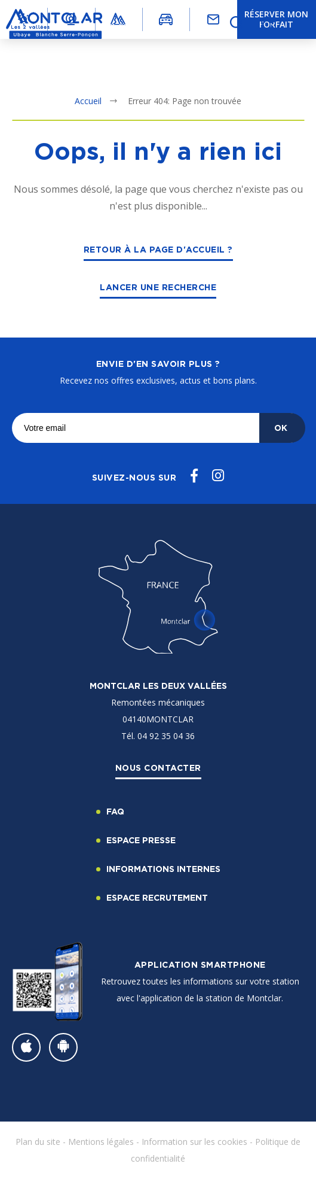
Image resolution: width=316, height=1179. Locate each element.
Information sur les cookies (194, 1141)
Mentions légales (101, 1141)
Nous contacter (158, 767)
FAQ (115, 811)
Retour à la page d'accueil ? (158, 249)
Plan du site (38, 1141)
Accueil (88, 101)
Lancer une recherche (158, 286)
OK (280, 427)
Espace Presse (141, 839)
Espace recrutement (157, 897)
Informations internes (163, 868)
